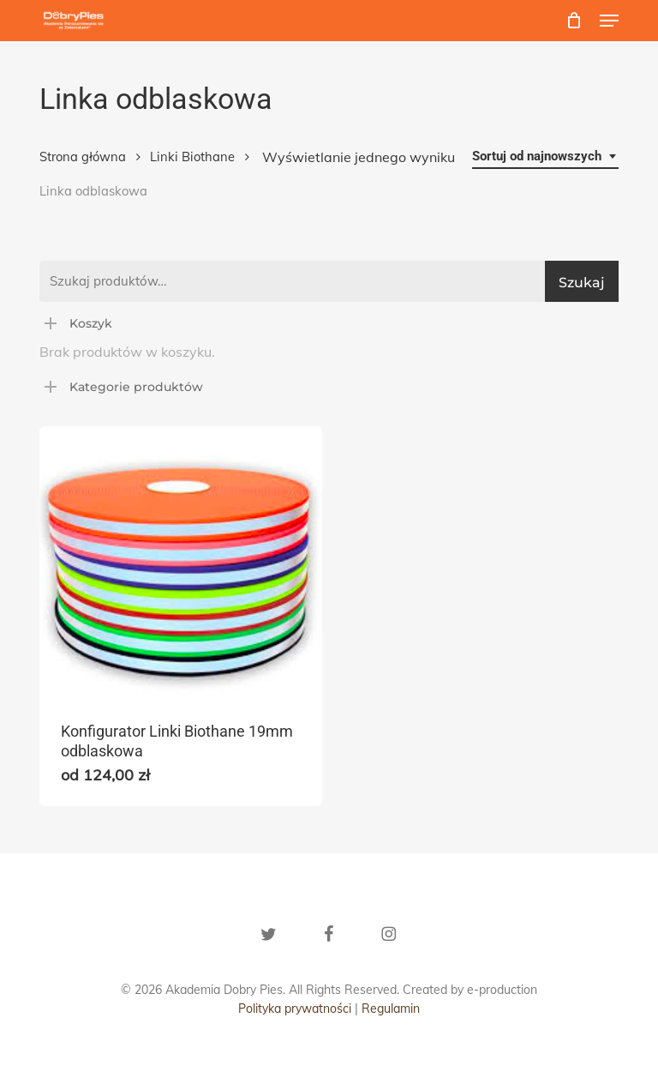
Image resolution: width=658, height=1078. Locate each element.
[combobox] (545, 156)
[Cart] (574, 20)
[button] (609, 20)
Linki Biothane (192, 156)
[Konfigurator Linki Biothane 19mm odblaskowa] (180, 563)
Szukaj (582, 282)
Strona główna (82, 156)
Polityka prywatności (294, 1008)
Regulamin (391, 1008)
